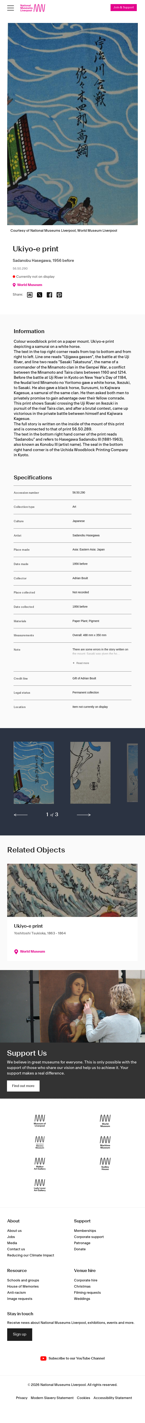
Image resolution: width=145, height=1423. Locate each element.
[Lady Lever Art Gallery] (39, 1185)
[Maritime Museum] (105, 1142)
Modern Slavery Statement (52, 1398)
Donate (80, 1249)
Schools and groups (23, 1280)
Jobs (11, 1237)
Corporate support (89, 1237)
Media (12, 1243)
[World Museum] (105, 1121)
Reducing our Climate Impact (30, 1255)
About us (14, 1231)
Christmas (82, 1286)
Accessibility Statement (113, 1398)
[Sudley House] (105, 1164)
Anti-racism (16, 1293)
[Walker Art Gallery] (39, 1164)
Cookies (83, 1398)
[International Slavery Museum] (39, 1142)
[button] (34, 775)
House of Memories (23, 1286)
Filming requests (87, 1293)
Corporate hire (85, 1280)
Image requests (19, 1299)
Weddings (82, 1299)
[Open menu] (10, 8)
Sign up (19, 1334)
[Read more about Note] (101, 657)
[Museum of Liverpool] (39, 1121)
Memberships (85, 1231)
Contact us (16, 1249)
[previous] (21, 815)
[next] (84, 815)
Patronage (82, 1243)
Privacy (21, 1398)
